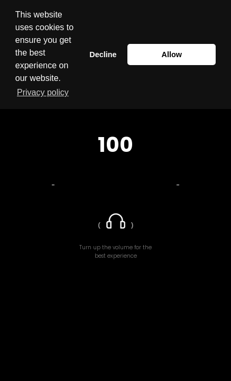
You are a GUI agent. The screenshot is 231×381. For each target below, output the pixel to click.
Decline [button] (102, 54)
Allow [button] (172, 54)
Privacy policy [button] (43, 92)
